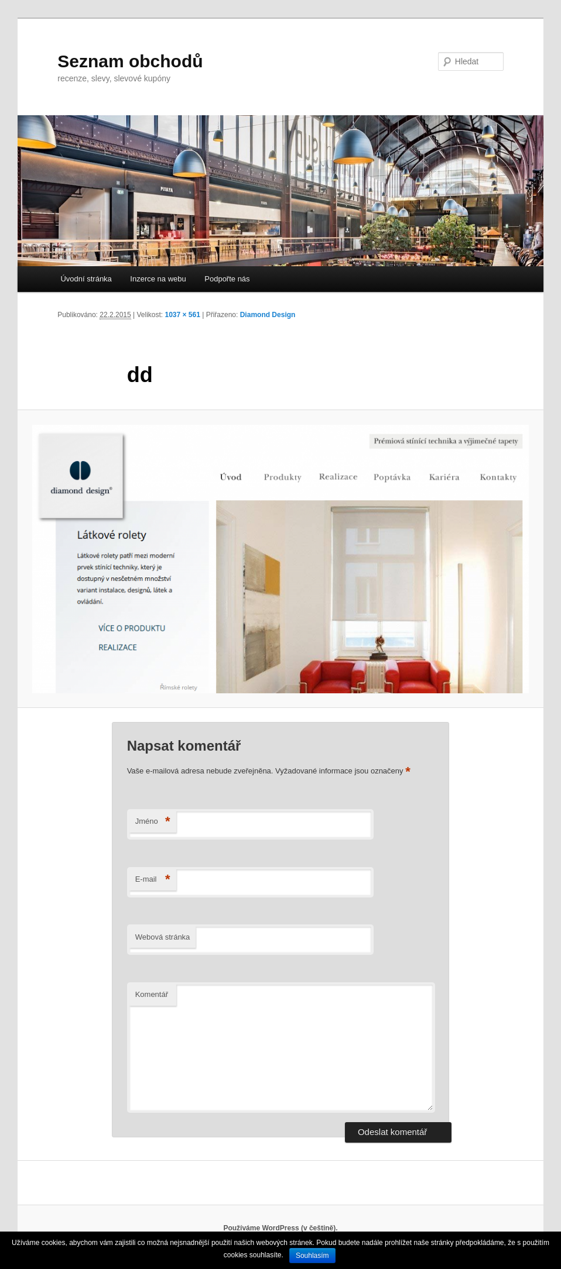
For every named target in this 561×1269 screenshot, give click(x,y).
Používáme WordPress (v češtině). (280, 1228)
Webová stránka (162, 937)
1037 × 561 (182, 315)
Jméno (152, 821)
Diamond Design (268, 315)
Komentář (151, 994)
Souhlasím (312, 1255)
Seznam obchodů (130, 61)
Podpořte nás (226, 278)
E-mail (152, 879)
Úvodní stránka (85, 278)
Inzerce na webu (158, 278)
